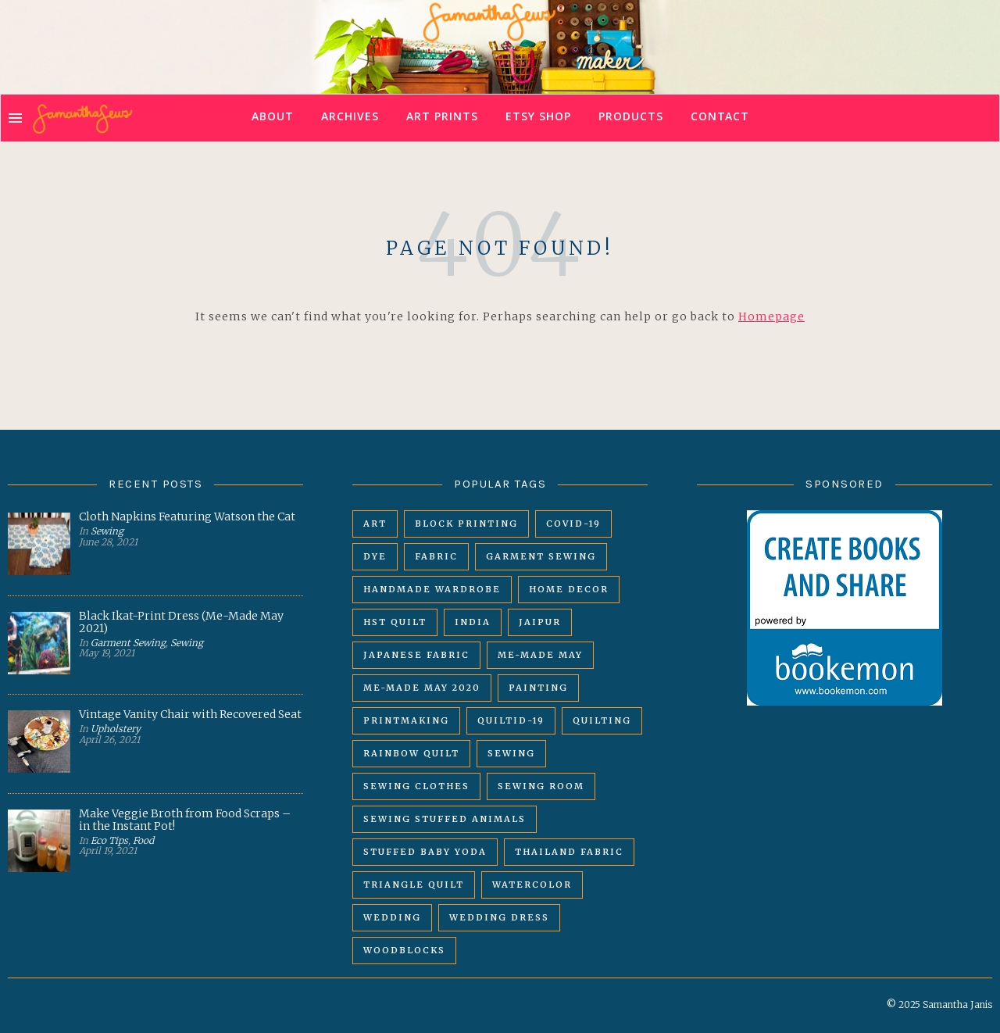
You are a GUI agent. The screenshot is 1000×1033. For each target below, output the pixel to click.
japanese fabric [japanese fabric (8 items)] (416, 654)
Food (143, 840)
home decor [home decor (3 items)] (569, 589)
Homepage (771, 316)
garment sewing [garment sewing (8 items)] (541, 556)
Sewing (107, 531)
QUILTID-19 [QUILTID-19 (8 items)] (511, 720)
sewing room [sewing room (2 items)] (541, 786)
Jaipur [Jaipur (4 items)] (540, 622)
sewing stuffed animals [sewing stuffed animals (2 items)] (444, 818)
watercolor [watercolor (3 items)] (532, 884)
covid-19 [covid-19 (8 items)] (573, 523)
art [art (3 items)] (375, 523)
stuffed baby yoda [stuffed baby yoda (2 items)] (425, 851)
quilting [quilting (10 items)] (602, 720)
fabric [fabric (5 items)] (436, 556)
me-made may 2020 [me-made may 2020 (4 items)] (421, 687)
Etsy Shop (538, 118)
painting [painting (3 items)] (538, 687)
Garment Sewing (128, 643)
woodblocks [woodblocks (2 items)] (404, 950)
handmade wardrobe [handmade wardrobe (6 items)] (432, 589)
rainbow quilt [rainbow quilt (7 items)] (411, 753)
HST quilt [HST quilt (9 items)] (395, 622)
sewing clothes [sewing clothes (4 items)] (416, 786)
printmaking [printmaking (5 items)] (406, 720)
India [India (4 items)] (473, 622)
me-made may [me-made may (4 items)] (540, 654)
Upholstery (116, 729)
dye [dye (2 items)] (375, 556)
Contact (720, 118)
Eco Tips (109, 840)
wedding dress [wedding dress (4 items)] (499, 917)
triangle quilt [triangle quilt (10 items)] (413, 884)
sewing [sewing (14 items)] (511, 753)
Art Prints (442, 118)
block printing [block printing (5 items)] (466, 523)
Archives (350, 118)
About (273, 118)
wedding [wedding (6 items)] (392, 917)
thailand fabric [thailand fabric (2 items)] (569, 851)
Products (630, 118)
